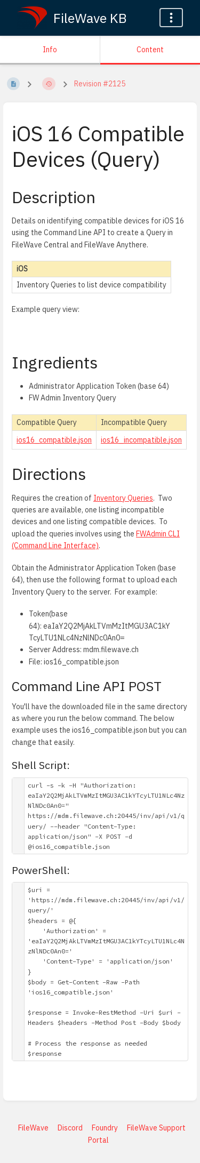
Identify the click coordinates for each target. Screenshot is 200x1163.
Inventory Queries (123, 498)
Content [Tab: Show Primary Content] (150, 49)
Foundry (105, 1128)
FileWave (33, 1128)
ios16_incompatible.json (141, 440)
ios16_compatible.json (54, 440)
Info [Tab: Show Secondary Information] (50, 49)
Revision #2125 (99, 84)
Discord (70, 1128)
